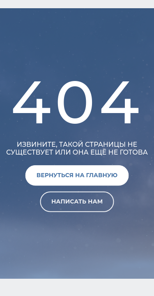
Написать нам (77, 201)
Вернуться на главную (77, 175)
